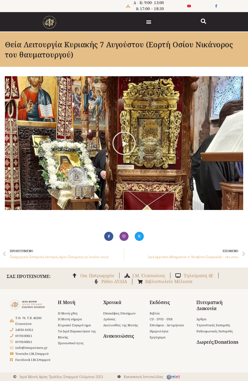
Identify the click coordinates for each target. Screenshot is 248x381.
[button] (149, 22)
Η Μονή (66, 302)
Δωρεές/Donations (217, 342)
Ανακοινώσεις (118, 336)
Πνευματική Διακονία (209, 305)
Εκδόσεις (160, 302)
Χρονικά (112, 302)
